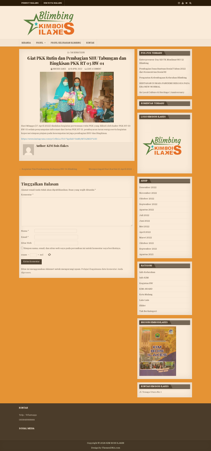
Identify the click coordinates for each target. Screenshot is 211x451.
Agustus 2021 (146, 254)
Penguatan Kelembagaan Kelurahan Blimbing (163, 77)
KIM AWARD (145, 289)
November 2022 (148, 193)
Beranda (26, 42)
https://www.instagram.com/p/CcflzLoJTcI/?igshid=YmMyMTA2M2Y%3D (59, 139)
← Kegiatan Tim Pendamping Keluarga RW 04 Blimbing (48, 169)
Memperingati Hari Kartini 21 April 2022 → (112, 169)
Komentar (27, 194)
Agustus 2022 (146, 209)
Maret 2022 (145, 237)
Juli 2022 (144, 215)
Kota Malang (145, 294)
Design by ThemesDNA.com (105, 448)
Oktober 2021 (146, 243)
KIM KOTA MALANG (53, 3)
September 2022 (148, 204)
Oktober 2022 (146, 198)
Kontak (90, 42)
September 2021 (148, 249)
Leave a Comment (94, 68)
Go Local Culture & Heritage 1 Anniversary (161, 92)
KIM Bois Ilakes (59, 68)
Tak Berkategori (77, 52)
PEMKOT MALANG (30, 3)
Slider (142, 305)
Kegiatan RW (146, 283)
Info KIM (144, 277)
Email (25, 237)
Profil (39, 42)
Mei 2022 (144, 226)
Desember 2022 (147, 187)
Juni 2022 (144, 221)
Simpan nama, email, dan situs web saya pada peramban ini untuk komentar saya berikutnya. (72, 248)
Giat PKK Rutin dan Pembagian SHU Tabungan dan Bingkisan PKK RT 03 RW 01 (76, 60)
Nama (25, 231)
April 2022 (145, 232)
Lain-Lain (144, 300)
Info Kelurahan (147, 272)
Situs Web (26, 243)
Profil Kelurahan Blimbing (66, 42)
